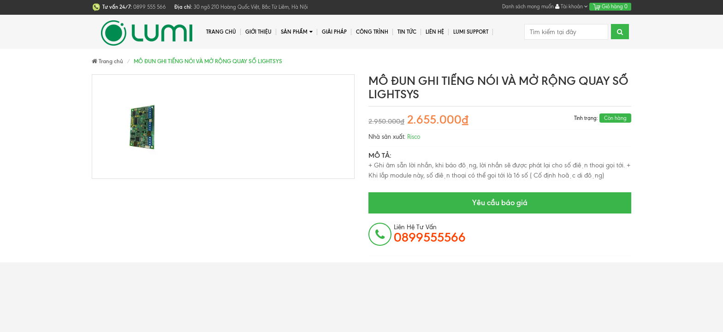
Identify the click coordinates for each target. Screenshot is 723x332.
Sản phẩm (297, 32)
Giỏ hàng (610, 6)
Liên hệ (435, 32)
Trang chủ (221, 32)
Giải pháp (334, 32)
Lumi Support (470, 32)
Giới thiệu (258, 32)
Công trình (372, 32)
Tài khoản (571, 6)
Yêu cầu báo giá (499, 202)
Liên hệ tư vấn (430, 233)
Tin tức (406, 32)
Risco (413, 136)
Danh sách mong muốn (528, 6)
